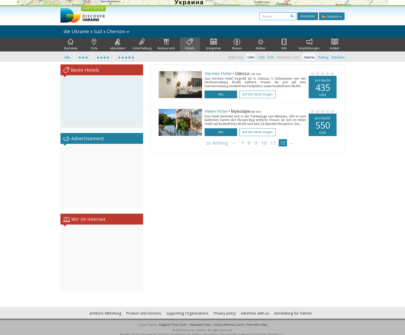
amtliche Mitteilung (105, 308)
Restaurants (166, 44)
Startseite (70, 44)
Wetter (261, 44)
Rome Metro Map (257, 319)
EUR (270, 57)
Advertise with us (255, 308)
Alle (67, 57)
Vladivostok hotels (200, 319)
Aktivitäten (117, 44)
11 (273, 143)
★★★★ (103, 57)
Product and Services (143, 308)
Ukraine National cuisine (229, 319)
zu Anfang (217, 143)
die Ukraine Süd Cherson (96, 31)
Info (284, 44)
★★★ (83, 57)
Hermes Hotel (218, 73)
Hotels (189, 44)
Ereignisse (213, 44)
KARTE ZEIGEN (93, 8)
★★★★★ (126, 57)
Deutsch (332, 16)
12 (282, 143)
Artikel (334, 44)
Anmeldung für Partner (293, 308)
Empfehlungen (309, 44)
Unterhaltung (142, 44)
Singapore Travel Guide (172, 319)
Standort (338, 57)
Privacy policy (224, 308)
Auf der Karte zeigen (257, 94)
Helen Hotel (216, 111)
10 (263, 143)
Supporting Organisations (187, 308)
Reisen (237, 44)
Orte (94, 44)
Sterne (309, 57)
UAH (250, 57)
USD (261, 57)
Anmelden (307, 16)
